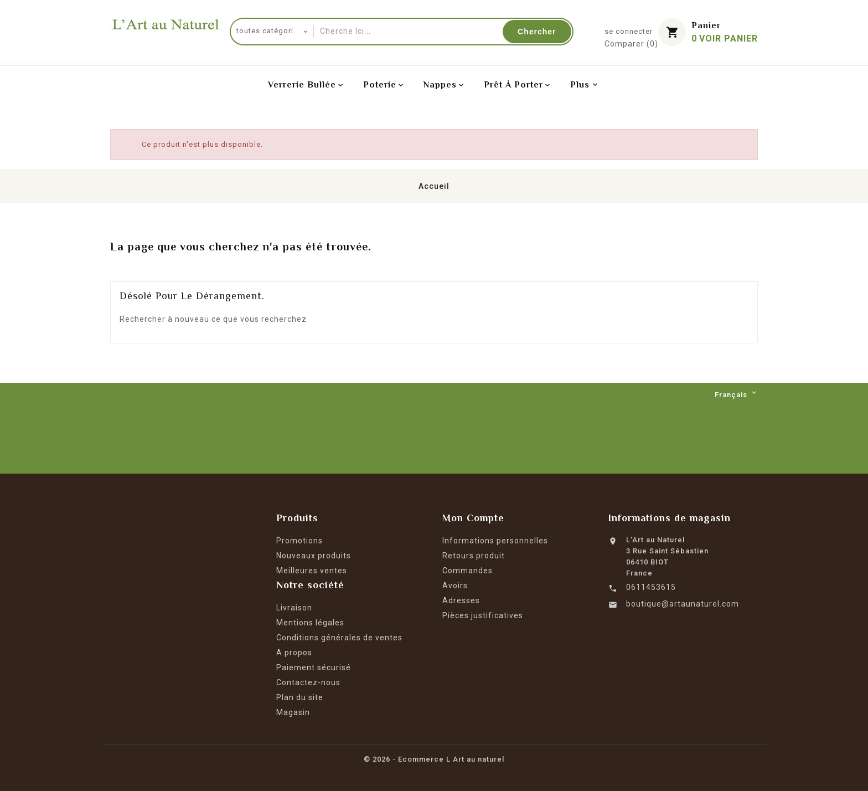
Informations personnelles (495, 540)
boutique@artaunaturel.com (682, 603)
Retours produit (473, 555)
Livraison (294, 607)
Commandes (467, 570)
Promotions (299, 540)
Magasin (293, 712)
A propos (294, 652)
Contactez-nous (308, 682)
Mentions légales (310, 622)
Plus (580, 85)
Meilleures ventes (311, 570)
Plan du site (299, 697)
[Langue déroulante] (736, 395)
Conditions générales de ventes (339, 637)
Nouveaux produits (313, 555)
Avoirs (455, 585)
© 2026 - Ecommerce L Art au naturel (434, 759)
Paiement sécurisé (313, 667)
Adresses (461, 600)
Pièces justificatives (482, 615)
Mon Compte (473, 517)
